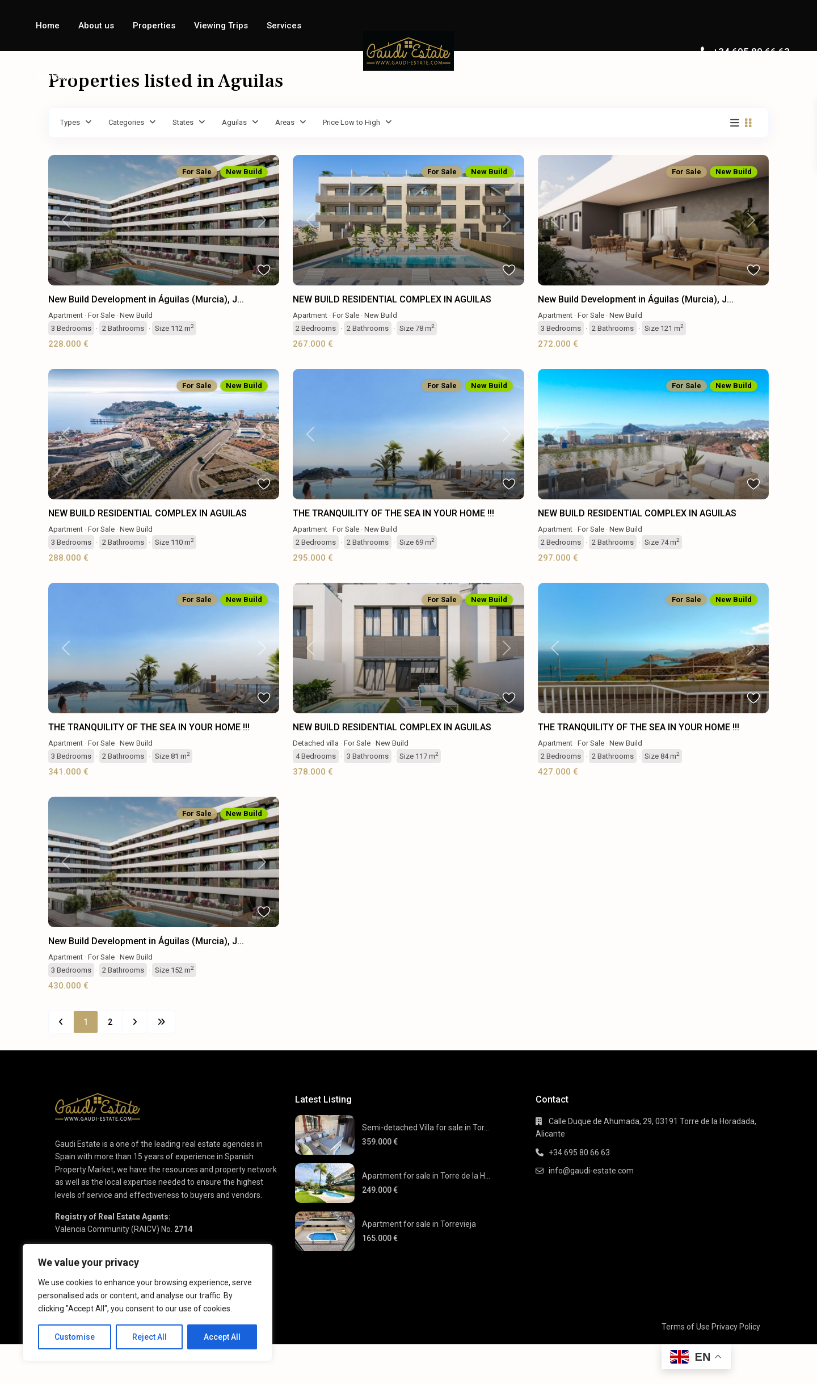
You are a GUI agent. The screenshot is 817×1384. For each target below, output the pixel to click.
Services (284, 25)
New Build (136, 315)
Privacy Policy (735, 1326)
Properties (154, 25)
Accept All (222, 1336)
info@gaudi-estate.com (591, 1170)
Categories (126, 122)
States (182, 122)
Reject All (149, 1336)
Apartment (65, 315)
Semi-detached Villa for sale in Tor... (425, 1127)
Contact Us (58, 76)
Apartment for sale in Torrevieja (419, 1224)
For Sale (101, 315)
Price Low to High (351, 122)
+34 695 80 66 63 (751, 51)
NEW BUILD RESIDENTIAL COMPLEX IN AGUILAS (392, 299)
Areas (284, 122)
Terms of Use (686, 1326)
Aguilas (234, 122)
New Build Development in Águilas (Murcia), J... (146, 299)
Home (48, 25)
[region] (147, 1302)
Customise (74, 1336)
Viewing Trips (221, 25)
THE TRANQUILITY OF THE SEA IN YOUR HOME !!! (393, 513)
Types (70, 122)
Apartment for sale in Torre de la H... (426, 1175)
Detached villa (316, 743)
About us (96, 25)
